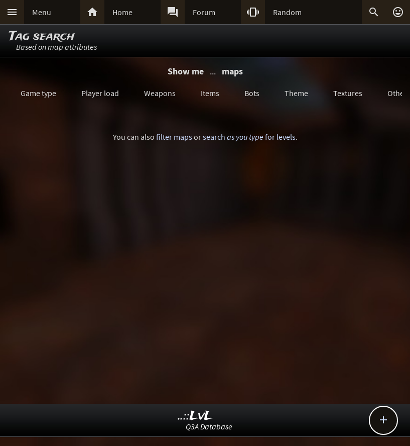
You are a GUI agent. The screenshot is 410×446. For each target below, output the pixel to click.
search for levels (249, 137)
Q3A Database (209, 426)
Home (122, 12)
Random (287, 12)
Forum (204, 12)
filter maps (174, 137)
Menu (41, 12)
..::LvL (195, 416)
